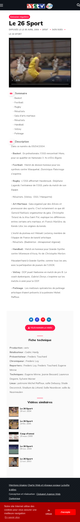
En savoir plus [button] (12, 517)
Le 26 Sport (15, 34)
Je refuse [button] (48, 512)
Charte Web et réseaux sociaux (44, 485)
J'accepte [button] (65, 512)
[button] (78, 5)
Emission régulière (19, 17)
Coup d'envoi (27, 433)
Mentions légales (18, 485)
